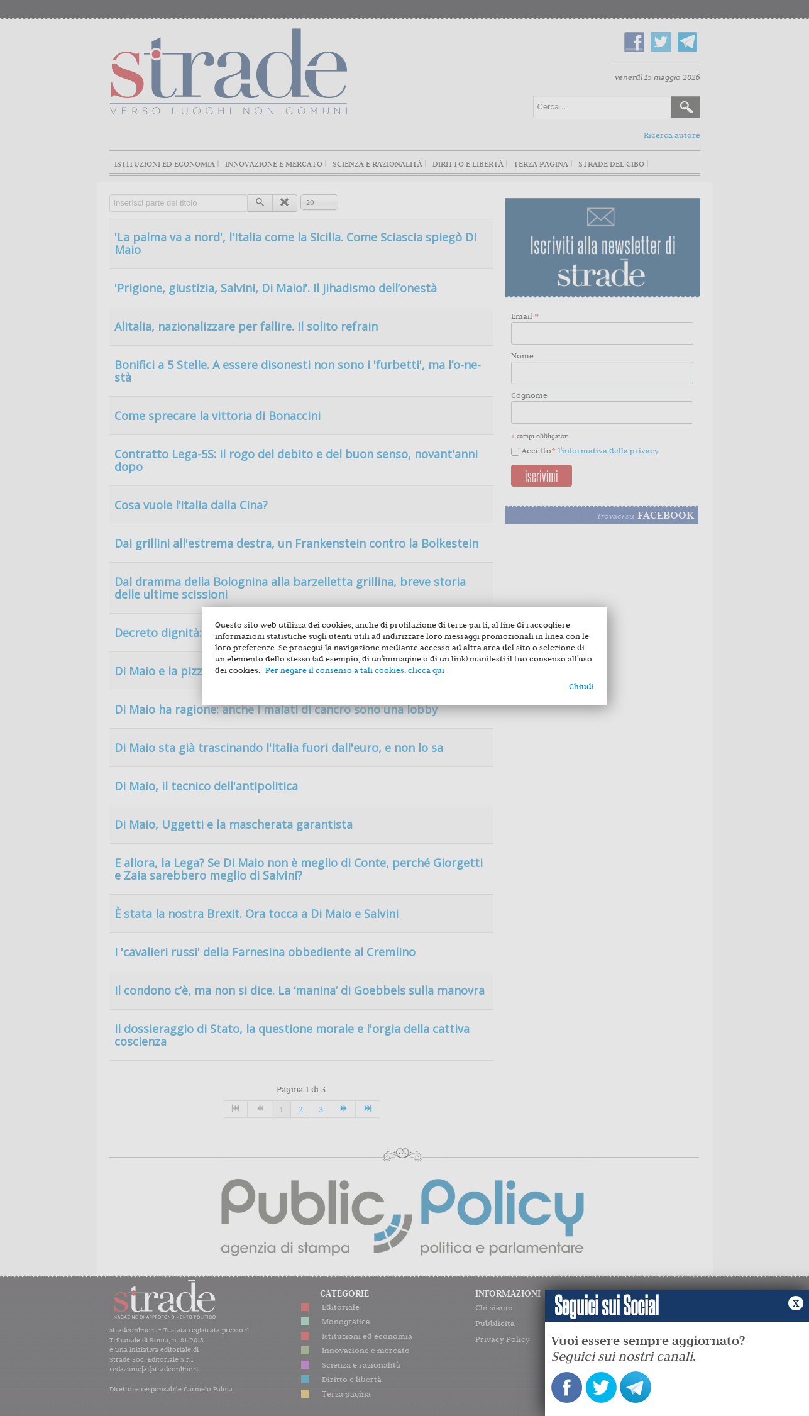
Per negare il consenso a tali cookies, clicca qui (354, 670)
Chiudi (581, 686)
